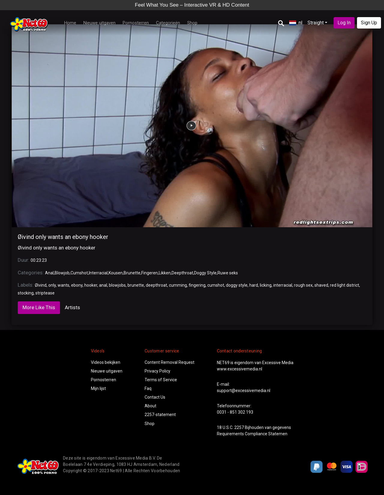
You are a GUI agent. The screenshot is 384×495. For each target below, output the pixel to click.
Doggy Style (205, 272)
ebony (76, 285)
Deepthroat (182, 272)
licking (266, 285)
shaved (321, 285)
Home (70, 23)
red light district (344, 285)
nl (295, 23)
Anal (49, 272)
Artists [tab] (72, 307)
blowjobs (117, 285)
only (52, 285)
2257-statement (160, 414)
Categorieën (168, 23)
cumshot (215, 285)
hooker (90, 285)
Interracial (98, 272)
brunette (136, 285)
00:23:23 (39, 260)
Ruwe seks (228, 272)
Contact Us (155, 397)
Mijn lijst (98, 388)
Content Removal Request (169, 362)
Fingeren (149, 272)
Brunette (132, 272)
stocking (26, 293)
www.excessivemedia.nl (239, 369)
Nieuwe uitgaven (99, 23)
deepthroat (156, 285)
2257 (239, 427)
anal (103, 285)
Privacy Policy (157, 371)
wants (63, 285)
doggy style (237, 285)
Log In (344, 23)
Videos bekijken (105, 362)
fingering (197, 285)
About (150, 405)
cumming (178, 285)
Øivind (40, 285)
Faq (148, 388)
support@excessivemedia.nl (243, 390)
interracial (282, 285)
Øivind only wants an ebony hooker (63, 236)
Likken (165, 272)
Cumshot (79, 272)
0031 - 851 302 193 (235, 412)
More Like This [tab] (38, 307)
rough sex (303, 285)
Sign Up (369, 23)
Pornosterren (136, 23)
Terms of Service (161, 379)
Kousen (116, 272)
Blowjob (62, 272)
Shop (192, 23)
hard (253, 285)
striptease (45, 293)
